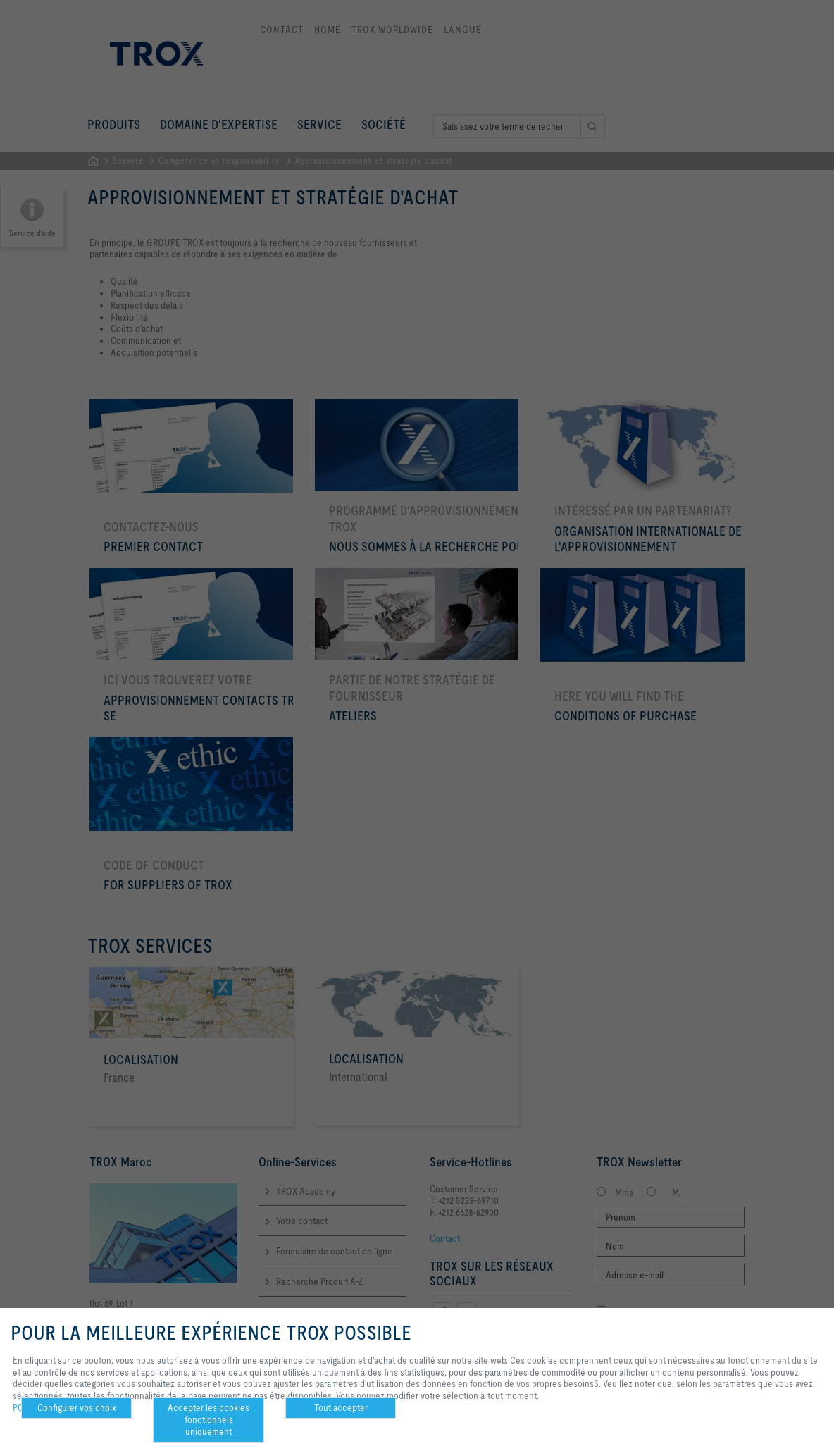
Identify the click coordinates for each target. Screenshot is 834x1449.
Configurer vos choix (76, 1407)
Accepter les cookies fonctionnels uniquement (208, 1419)
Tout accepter (341, 1407)
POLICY (27, 1407)
